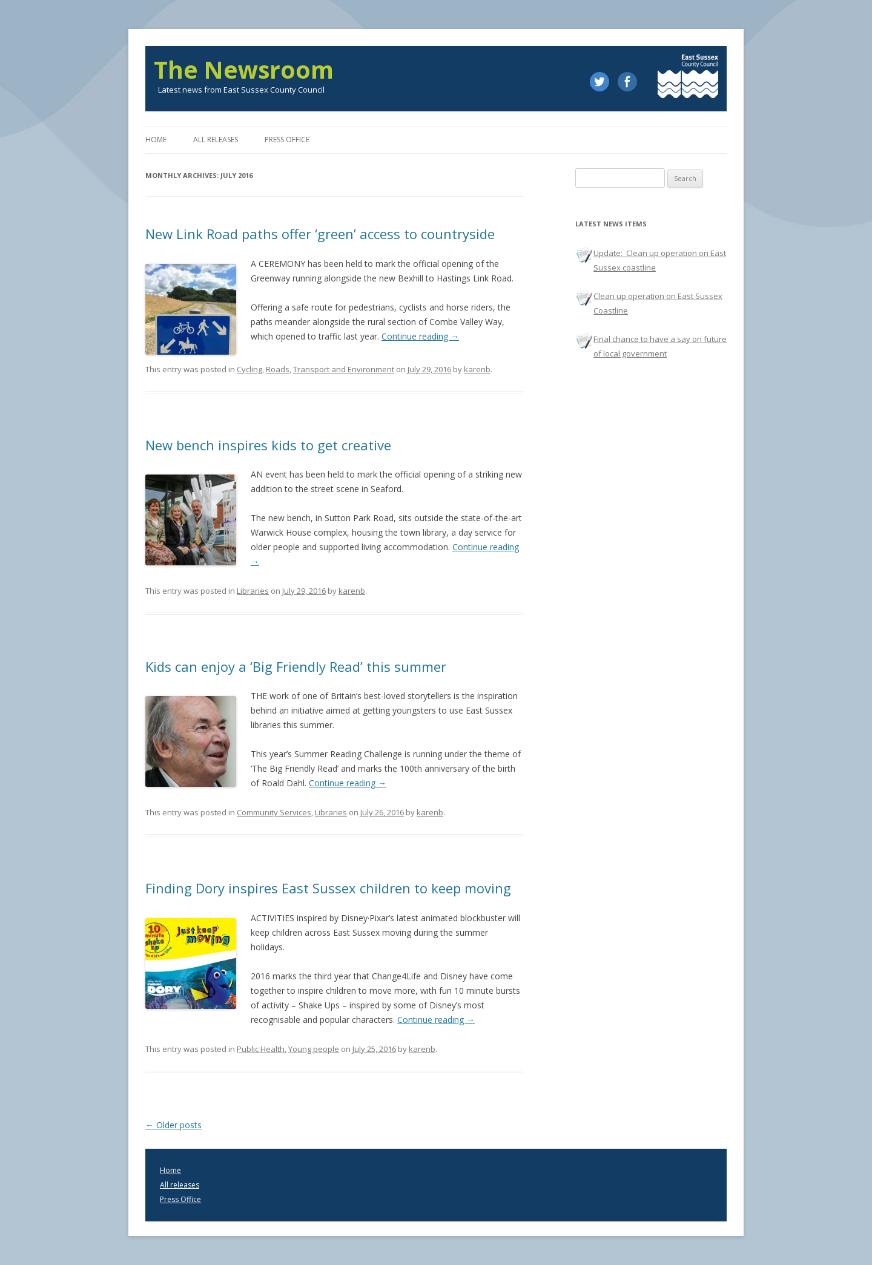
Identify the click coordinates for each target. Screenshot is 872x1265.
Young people (313, 1048)
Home (156, 139)
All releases (215, 139)
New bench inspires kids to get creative (268, 445)
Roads (277, 369)
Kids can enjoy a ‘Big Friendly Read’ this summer (295, 666)
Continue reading (420, 336)
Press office (287, 139)
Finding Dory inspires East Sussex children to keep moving (328, 888)
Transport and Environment (343, 369)
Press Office (180, 1199)
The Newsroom (244, 69)
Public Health (261, 1048)
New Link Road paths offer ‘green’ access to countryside (320, 234)
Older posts (173, 1125)
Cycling (249, 369)
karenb (477, 369)
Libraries (253, 590)
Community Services (274, 812)
